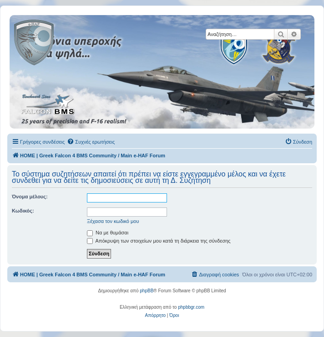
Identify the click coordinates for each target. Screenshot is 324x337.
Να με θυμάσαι (107, 232)
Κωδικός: (23, 210)
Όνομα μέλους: (30, 196)
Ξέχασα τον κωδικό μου (113, 221)
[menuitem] (91, 141)
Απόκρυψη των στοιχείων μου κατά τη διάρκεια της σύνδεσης (159, 241)
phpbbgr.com (191, 307)
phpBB (146, 290)
